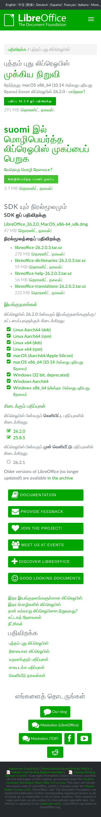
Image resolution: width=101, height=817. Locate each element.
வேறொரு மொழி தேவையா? (28, 170)
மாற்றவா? (77, 92)
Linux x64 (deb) (27, 343)
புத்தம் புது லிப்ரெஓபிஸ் (28, 643)
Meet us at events (38, 545)
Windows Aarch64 (30, 381)
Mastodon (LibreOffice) (55, 725)
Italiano (83, 4)
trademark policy (51, 803)
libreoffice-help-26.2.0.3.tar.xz (43, 273)
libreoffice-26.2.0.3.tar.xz (38, 248)
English (11, 4)
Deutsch (42, 4)
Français (70, 4)
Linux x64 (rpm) (27, 349)
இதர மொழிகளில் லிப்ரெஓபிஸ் (34, 604)
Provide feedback (37, 512)
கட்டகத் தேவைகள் (25, 617)
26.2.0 (19, 431)
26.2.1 (19, 462)
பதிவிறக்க (17, 49)
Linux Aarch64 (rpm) (32, 336)
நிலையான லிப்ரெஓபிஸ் (29, 651)
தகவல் (47, 110)
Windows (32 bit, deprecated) (41, 375)
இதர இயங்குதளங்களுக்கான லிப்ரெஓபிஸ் (45, 598)
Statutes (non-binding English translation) (38, 772)
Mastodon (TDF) (40, 739)
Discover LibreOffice (41, 562)
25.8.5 (19, 438)
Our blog (55, 712)
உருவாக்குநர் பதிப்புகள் (28, 659)
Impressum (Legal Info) (24, 768)
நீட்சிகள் (15, 624)
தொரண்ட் (30, 110)
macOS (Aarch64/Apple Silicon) (43, 356)
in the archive (60, 478)
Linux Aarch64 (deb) (32, 330)
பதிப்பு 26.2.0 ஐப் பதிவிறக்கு (30, 101)
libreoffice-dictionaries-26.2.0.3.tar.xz (50, 260)
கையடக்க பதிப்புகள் (27, 667)
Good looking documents (46, 578)
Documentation (34, 495)
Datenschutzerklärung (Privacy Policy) (65, 768)
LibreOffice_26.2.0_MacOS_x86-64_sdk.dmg (46, 224)
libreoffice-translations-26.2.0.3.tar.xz (50, 286)
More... (96, 4)
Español (56, 4)
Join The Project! (37, 528)
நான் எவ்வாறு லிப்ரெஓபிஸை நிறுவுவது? (43, 611)
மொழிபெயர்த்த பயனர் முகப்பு (31, 179)
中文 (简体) (26, 4)
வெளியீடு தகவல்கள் (27, 675)
